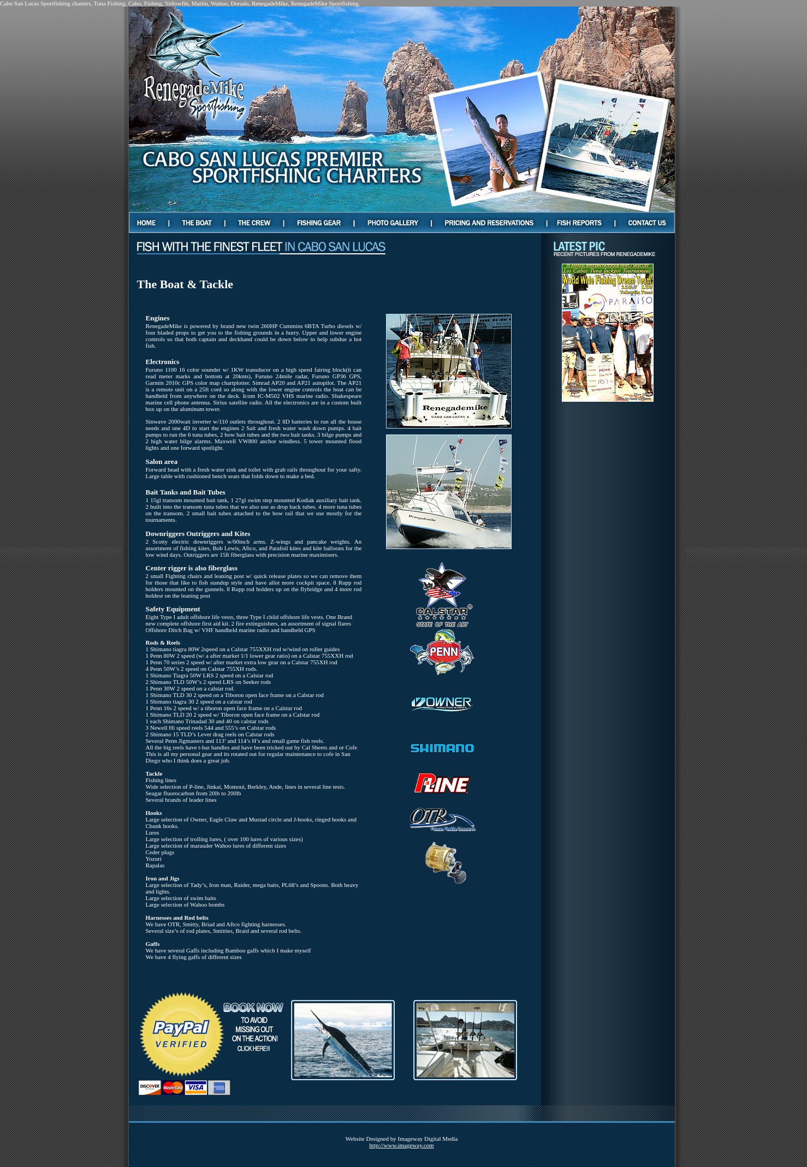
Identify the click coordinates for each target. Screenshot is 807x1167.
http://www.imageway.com (401, 1145)
